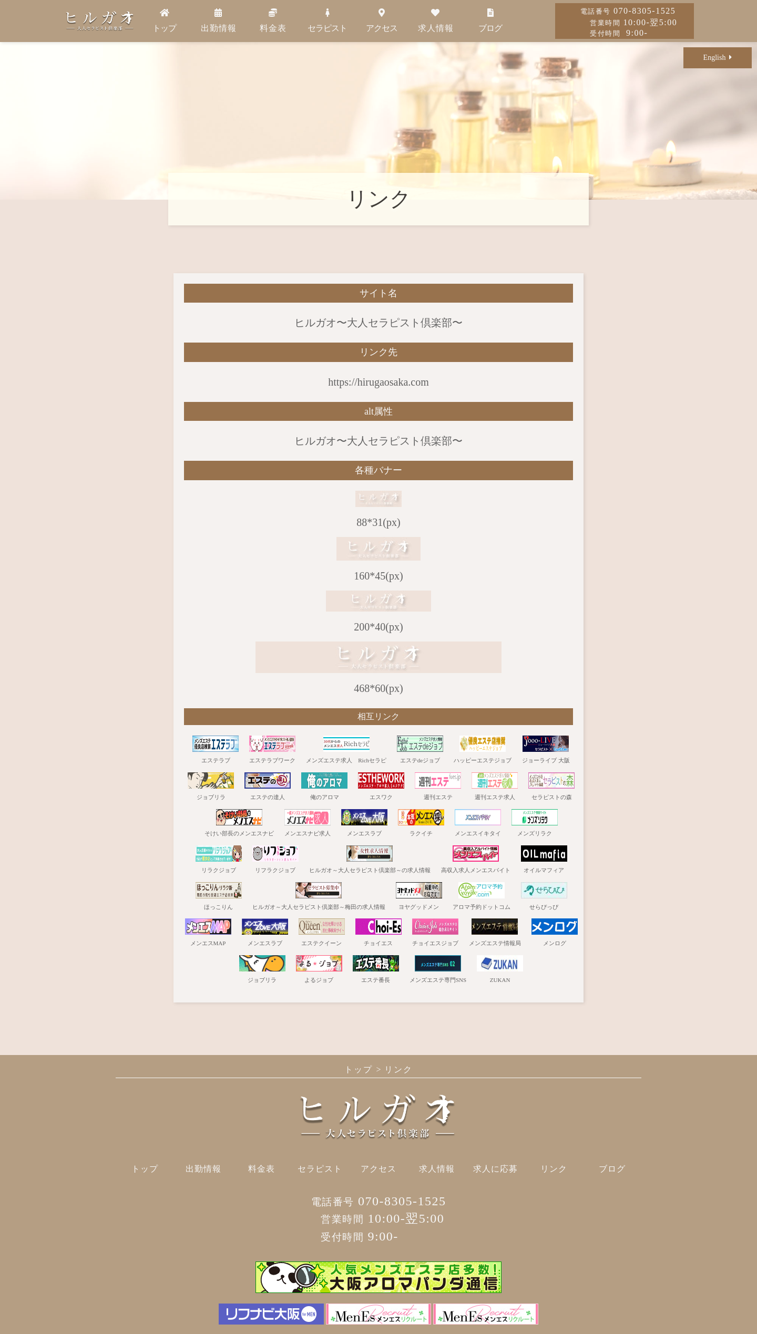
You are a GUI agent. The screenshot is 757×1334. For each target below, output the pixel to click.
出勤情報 (219, 20)
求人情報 (436, 20)
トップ (164, 20)
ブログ (490, 20)
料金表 (273, 20)
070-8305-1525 (628, 10)
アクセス (381, 20)
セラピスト (327, 20)
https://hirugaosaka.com (378, 382)
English (717, 57)
